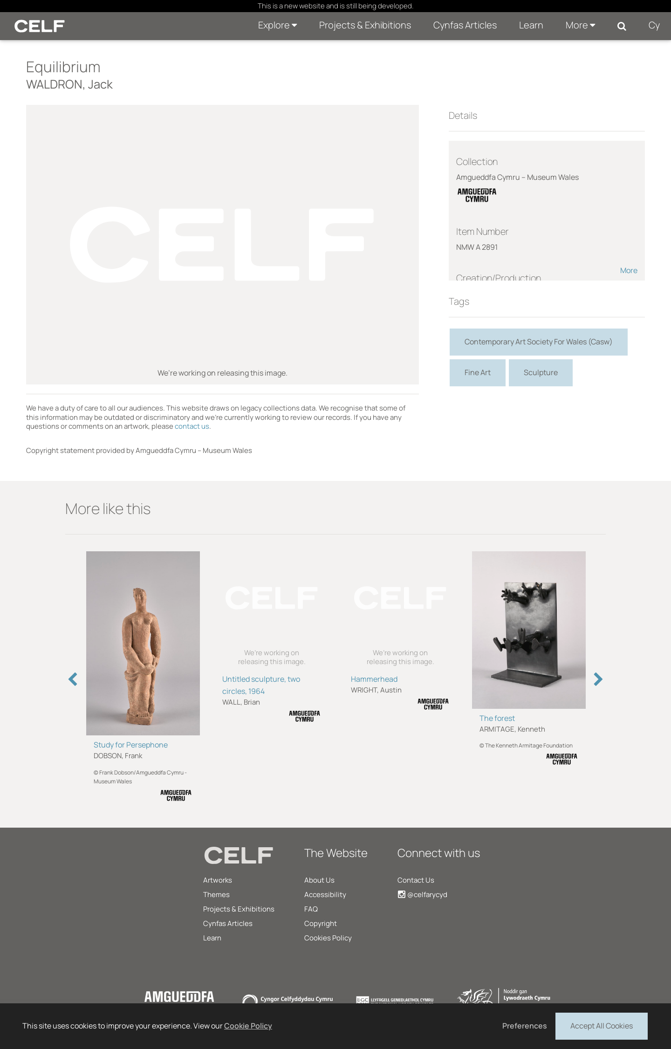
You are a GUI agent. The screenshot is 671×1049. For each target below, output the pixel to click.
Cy (654, 25)
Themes (216, 894)
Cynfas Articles (465, 25)
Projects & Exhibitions (365, 25)
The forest (497, 718)
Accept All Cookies (601, 1025)
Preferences (524, 1026)
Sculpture (541, 372)
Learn (531, 25)
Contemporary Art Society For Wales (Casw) (539, 341)
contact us (192, 426)
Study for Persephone (131, 745)
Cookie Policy (248, 1026)
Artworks (217, 880)
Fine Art (478, 372)
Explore (277, 25)
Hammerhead (374, 679)
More (580, 25)
